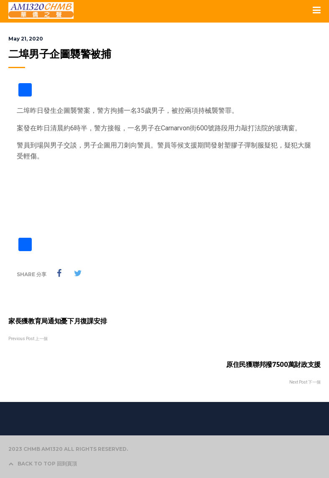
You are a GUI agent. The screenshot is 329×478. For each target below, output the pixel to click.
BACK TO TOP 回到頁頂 (42, 463)
